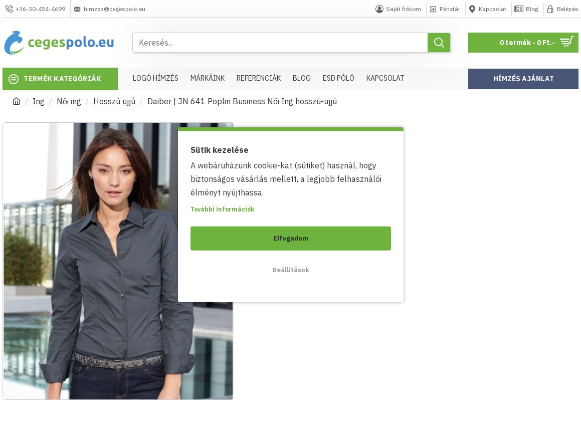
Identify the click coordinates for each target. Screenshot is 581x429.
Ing (39, 101)
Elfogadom (290, 238)
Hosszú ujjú (114, 101)
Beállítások (290, 269)
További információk (222, 208)
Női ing (69, 101)
